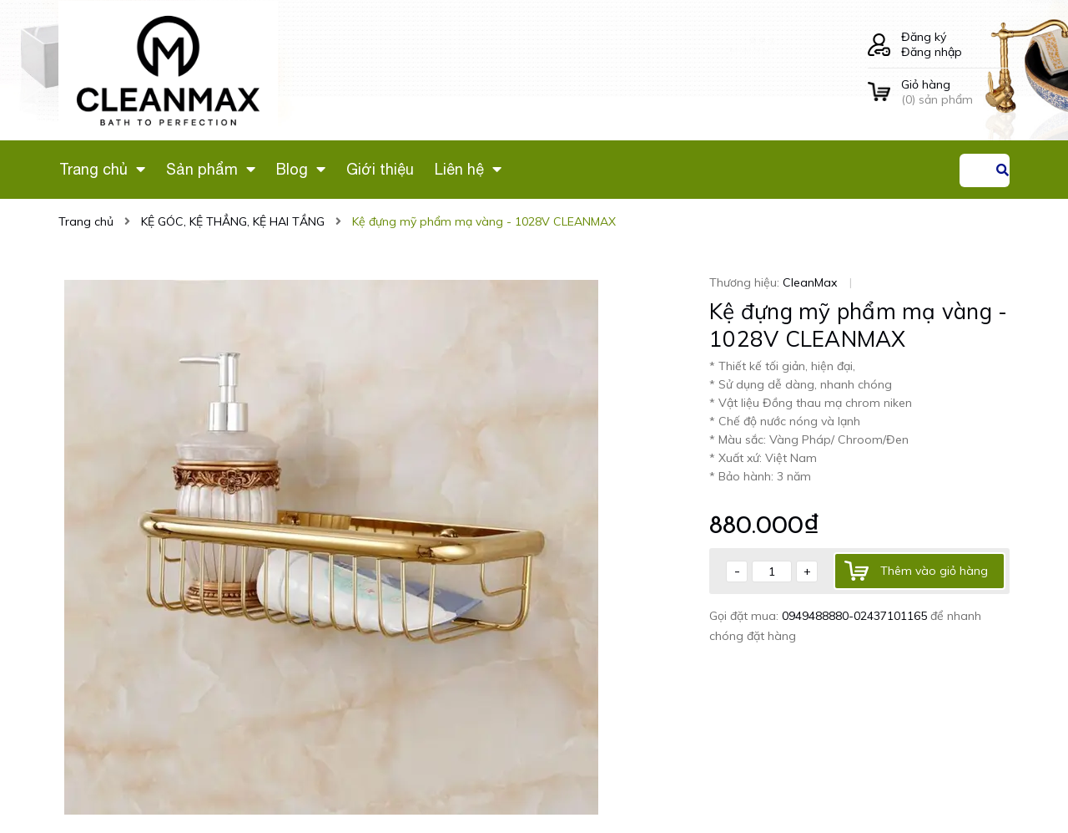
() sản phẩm (955, 92)
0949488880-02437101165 (856, 615)
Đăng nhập (931, 51)
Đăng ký (923, 36)
